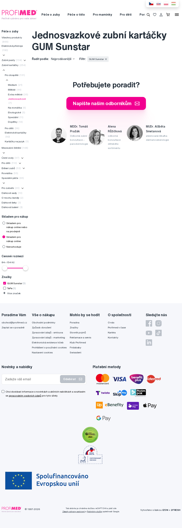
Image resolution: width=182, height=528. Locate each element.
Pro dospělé (15, 75)
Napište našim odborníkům (106, 103)
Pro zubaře (11, 188)
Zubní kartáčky (14, 65)
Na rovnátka (17, 107)
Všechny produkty (12, 39)
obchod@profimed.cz (14, 322)
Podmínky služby (94, 511)
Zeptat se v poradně (13, 327)
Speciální (15, 117)
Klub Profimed (78, 342)
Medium (15, 85)
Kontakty (113, 337)
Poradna (74, 322)
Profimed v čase (117, 327)
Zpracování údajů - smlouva (47, 332)
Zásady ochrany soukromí (73, 511)
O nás (111, 322)
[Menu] (177, 14)
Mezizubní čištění (15, 147)
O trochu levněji (12, 197)
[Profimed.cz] (19, 14)
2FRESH (175, 510)
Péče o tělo (76, 14)
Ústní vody (10, 157)
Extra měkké (18, 94)
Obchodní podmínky (43, 322)
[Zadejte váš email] (31, 379)
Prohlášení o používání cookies (49, 347)
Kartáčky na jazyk (17, 141)
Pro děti (126, 14)
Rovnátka (10, 173)
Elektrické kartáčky (15, 134)
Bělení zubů (11, 168)
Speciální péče (13, 178)
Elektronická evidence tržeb (47, 342)
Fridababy (75, 347)
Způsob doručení (41, 327)
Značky (74, 327)
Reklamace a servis (80, 337)
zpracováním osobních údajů (25, 395)
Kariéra (112, 332)
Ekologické (16, 112)
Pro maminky (102, 14)
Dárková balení (12, 207)
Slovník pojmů (78, 332)
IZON (165, 510)
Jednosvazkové (17, 101)
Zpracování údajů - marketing (48, 337)
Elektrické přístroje (12, 48)
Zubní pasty (12, 60)
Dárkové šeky (11, 202)
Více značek (12, 293)
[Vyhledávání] (148, 14)
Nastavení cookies (42, 352)
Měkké (14, 89)
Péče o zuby (50, 14)
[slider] (4, 268)
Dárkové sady (12, 193)
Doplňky (15, 122)
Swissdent (75, 352)
